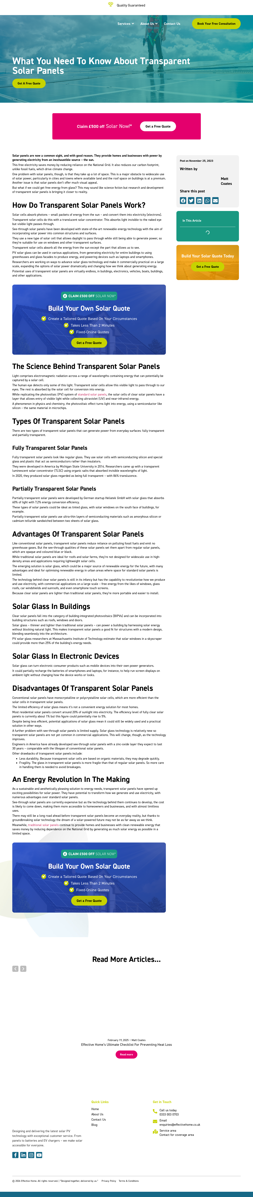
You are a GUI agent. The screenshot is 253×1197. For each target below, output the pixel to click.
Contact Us (98, 1119)
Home (95, 1109)
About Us (97, 1114)
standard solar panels (92, 394)
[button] (183, 200)
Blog (94, 1125)
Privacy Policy (109, 1180)
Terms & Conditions (129, 1180)
